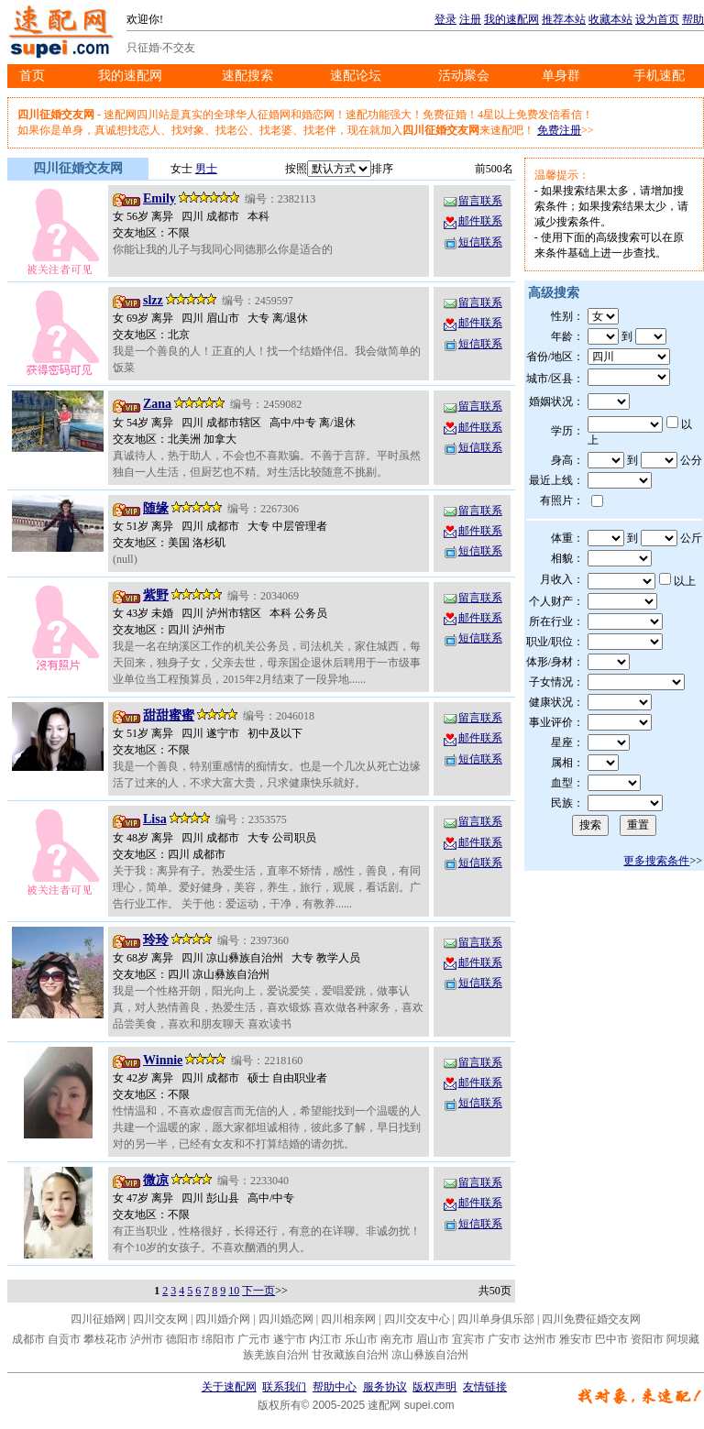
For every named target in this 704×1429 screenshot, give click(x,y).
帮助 (693, 19)
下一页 (258, 1290)
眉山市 (432, 1339)
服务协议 (385, 1386)
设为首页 (657, 19)
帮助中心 (335, 1386)
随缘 (156, 508)
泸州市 (146, 1339)
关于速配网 (229, 1386)
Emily (159, 198)
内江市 (325, 1339)
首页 (32, 75)
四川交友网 (160, 1319)
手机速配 (659, 75)
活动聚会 (464, 75)
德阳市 (182, 1339)
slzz (153, 300)
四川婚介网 (222, 1319)
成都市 (28, 1339)
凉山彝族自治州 (429, 1354)
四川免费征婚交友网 (591, 1319)
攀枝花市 (105, 1339)
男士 (206, 168)
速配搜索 (247, 75)
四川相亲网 (348, 1319)
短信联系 (472, 242)
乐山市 (361, 1339)
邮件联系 (472, 220)
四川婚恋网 (286, 1319)
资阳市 (647, 1339)
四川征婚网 (98, 1319)
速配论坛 (355, 75)
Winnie (162, 1060)
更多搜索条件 (656, 860)
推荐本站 (564, 19)
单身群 (561, 75)
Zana (157, 404)
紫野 (156, 595)
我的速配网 (511, 19)
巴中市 (611, 1339)
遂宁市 (289, 1339)
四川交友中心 (417, 1319)
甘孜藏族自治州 (350, 1354)
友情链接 (485, 1386)
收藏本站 (610, 19)
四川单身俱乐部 (495, 1319)
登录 (445, 19)
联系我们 (284, 1386)
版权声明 (434, 1386)
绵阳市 (218, 1339)
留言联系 (472, 200)
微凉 (156, 1180)
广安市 (504, 1339)
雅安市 (575, 1339)
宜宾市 (468, 1339)
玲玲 (156, 940)
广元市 (253, 1339)
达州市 (539, 1339)
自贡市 (64, 1339)
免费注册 (559, 130)
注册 (470, 19)
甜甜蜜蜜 (168, 715)
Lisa (155, 819)
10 (233, 1290)
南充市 (396, 1339)
